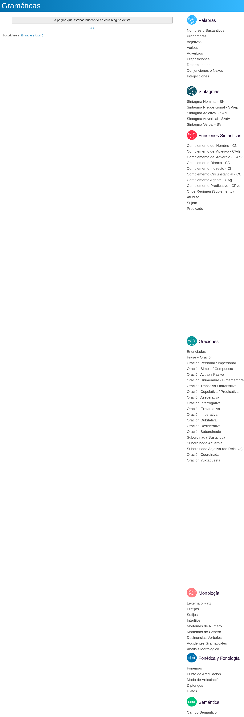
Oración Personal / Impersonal (211, 363)
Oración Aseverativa (203, 397)
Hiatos (192, 691)
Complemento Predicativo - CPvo (213, 186)
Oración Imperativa (202, 414)
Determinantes (198, 65)
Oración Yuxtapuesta (203, 460)
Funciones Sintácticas (220, 135)
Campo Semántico (202, 712)
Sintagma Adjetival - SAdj (207, 113)
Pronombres (197, 36)
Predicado (195, 209)
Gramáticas (21, 6)
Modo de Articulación (203, 680)
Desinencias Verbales (204, 638)
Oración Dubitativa (202, 420)
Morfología (209, 593)
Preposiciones (198, 59)
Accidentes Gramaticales (207, 643)
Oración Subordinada (204, 432)
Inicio (92, 28)
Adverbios (195, 53)
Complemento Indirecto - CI (209, 168)
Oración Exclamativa (203, 409)
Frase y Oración (200, 357)
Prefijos (193, 609)
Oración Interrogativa (204, 403)
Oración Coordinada (203, 455)
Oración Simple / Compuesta (210, 369)
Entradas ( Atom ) (32, 35)
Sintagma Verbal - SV (204, 124)
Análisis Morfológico (203, 649)
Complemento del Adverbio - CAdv (214, 157)
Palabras (207, 20)
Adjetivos (194, 42)
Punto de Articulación (204, 674)
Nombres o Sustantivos (205, 30)
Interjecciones (198, 76)
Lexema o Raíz (199, 603)
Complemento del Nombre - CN (212, 146)
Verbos (192, 48)
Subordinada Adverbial (205, 443)
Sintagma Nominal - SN (206, 102)
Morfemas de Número (204, 626)
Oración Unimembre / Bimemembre (215, 380)
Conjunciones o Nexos (205, 70)
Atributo (193, 197)
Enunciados (196, 352)
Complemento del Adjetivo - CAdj (213, 151)
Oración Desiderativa (204, 426)
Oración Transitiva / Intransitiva (212, 386)
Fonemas (194, 668)
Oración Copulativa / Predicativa (212, 392)
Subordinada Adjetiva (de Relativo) (215, 449)
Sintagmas (209, 91)
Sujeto (192, 203)
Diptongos (195, 685)
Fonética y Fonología (219, 658)
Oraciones (209, 341)
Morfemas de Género (204, 632)
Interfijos (194, 620)
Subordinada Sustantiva (206, 437)
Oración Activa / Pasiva (205, 374)
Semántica (209, 702)
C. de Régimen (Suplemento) (210, 191)
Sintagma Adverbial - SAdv (208, 119)
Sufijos (192, 615)
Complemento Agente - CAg (209, 180)
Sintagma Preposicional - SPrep (212, 107)
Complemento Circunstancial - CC (214, 174)
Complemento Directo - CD (208, 163)
